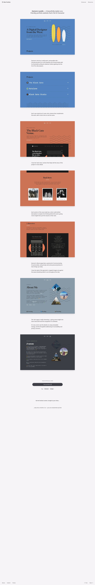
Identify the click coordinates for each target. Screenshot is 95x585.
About (3, 583)
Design (51, 388)
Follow (14, 583)
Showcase (83, 2)
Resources (90, 2)
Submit (8, 583)
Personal (46, 388)
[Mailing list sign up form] (47, 404)
